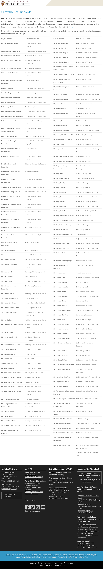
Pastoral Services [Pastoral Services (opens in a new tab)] (31, 485)
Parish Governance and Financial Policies (34, 493)
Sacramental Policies (33, 479)
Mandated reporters (85, 511)
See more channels (32, 511)
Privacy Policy (30, 500)
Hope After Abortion (32, 473)
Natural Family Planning (34, 477)
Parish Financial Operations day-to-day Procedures (35, 482)
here (71, 27)
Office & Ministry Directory (10, 495)
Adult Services (85, 504)
